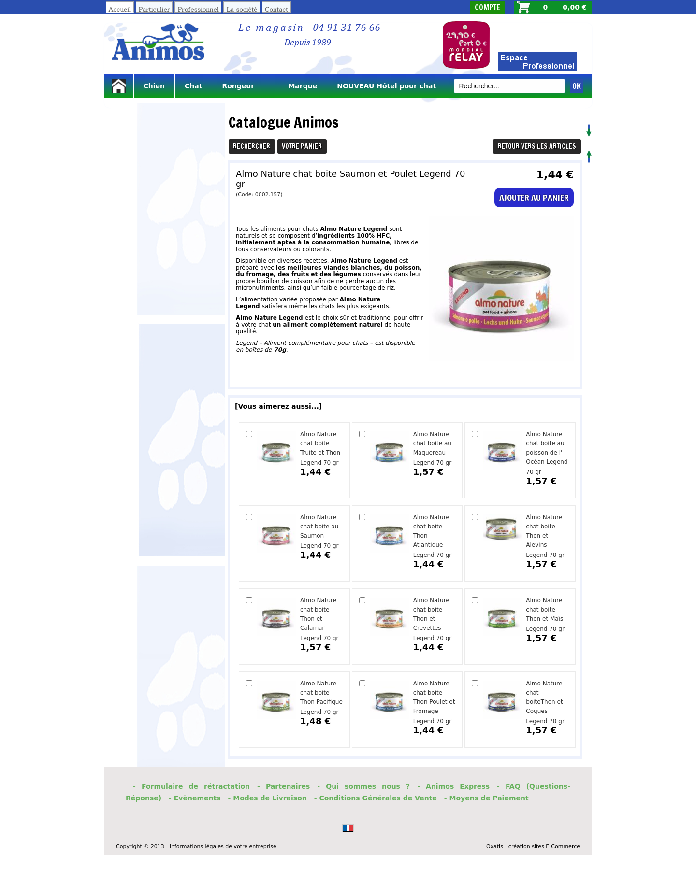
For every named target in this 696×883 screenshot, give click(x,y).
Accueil (120, 9)
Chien (154, 86)
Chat (193, 86)
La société (241, 9)
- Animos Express (453, 786)
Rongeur (238, 86)
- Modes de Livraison (267, 798)
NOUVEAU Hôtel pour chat (386, 86)
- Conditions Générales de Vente (375, 798)
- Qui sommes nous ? (363, 786)
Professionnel (197, 9)
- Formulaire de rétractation (191, 786)
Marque (295, 86)
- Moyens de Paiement (486, 798)
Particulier (154, 9)
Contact (276, 9)
